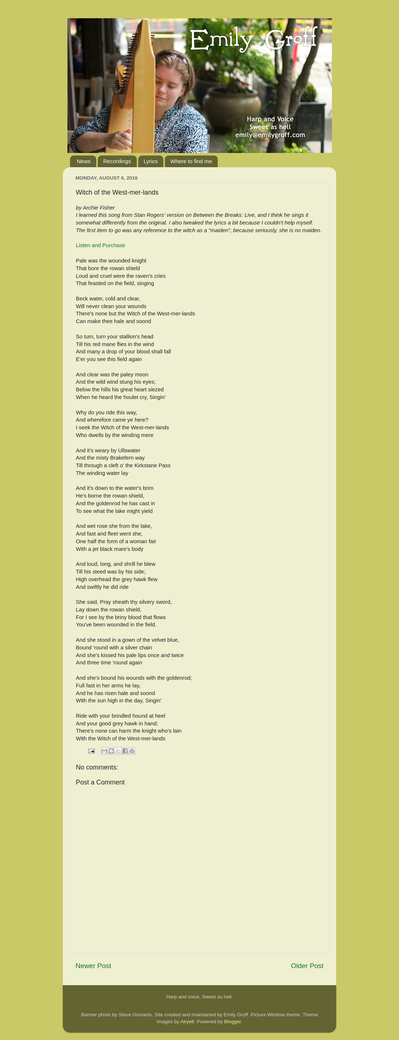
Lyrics (151, 161)
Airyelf (187, 1021)
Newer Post (93, 966)
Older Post (307, 966)
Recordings (117, 161)
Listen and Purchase (100, 245)
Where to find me (191, 161)
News (84, 161)
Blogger (232, 1021)
